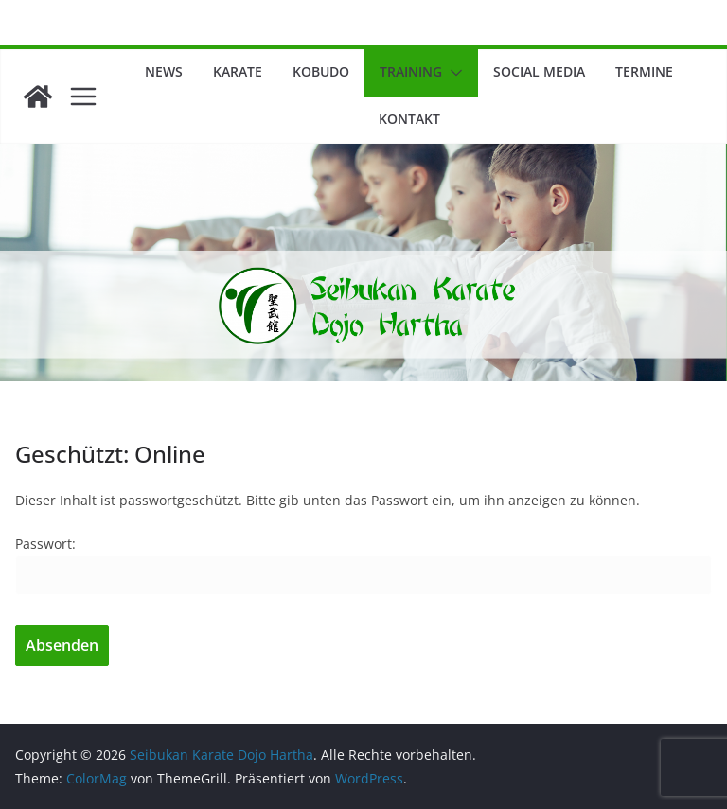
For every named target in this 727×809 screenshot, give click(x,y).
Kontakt (409, 119)
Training (411, 71)
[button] (452, 73)
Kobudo (321, 71)
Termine (644, 71)
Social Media (539, 71)
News (164, 71)
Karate (237, 71)
